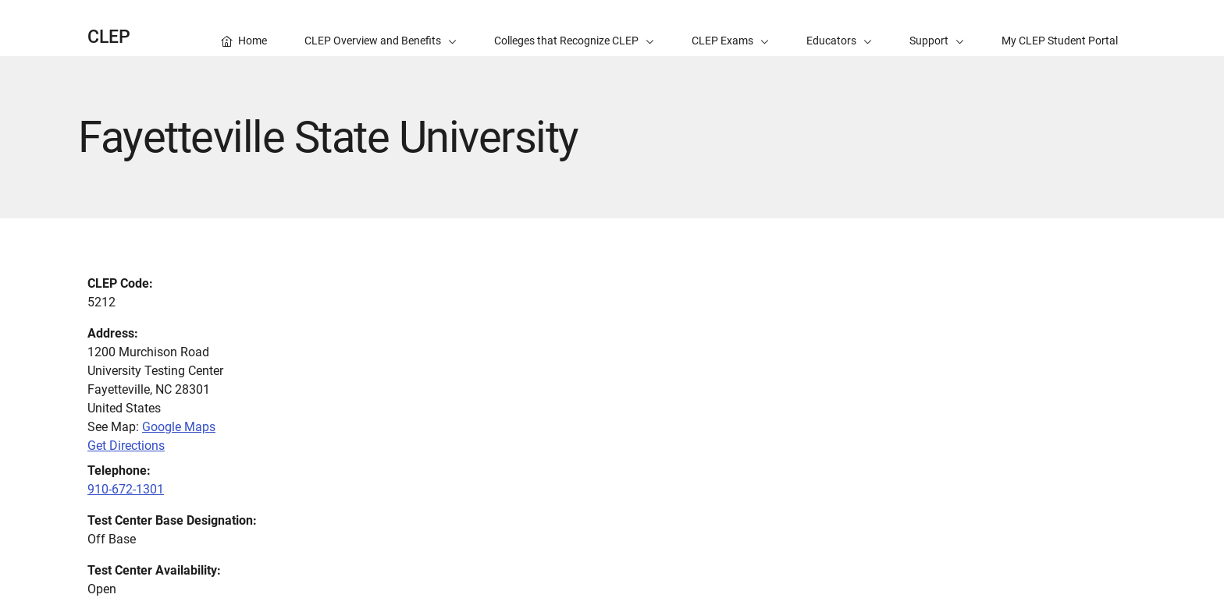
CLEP (108, 37)
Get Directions (126, 445)
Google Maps (178, 426)
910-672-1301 (125, 489)
